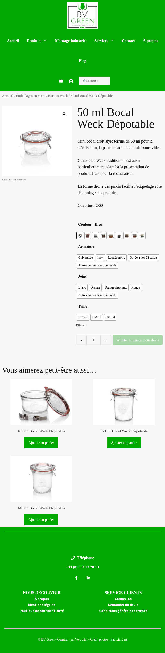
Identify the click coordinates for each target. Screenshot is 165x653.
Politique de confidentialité (42, 611)
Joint (82, 276)
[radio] (80, 235)
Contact (128, 40)
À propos (150, 40)
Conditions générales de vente (123, 611)
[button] (64, 114)
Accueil (13, 40)
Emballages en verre (30, 96)
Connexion (123, 598)
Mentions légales (41, 605)
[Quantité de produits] (93, 340)
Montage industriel (71, 40)
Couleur (85, 224)
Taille (82, 306)
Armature (86, 246)
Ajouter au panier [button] (41, 443)
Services (106, 41)
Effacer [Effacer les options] (80, 325)
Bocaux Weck (58, 96)
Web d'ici (81, 639)
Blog (82, 61)
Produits (39, 41)
